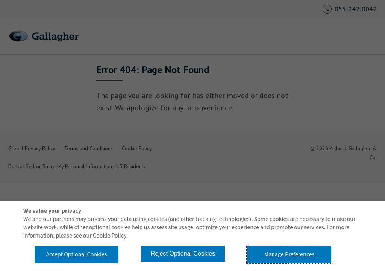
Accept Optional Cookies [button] (76, 254)
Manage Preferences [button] (289, 254)
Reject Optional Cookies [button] (183, 253)
